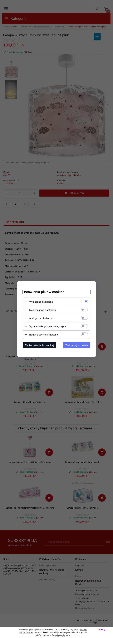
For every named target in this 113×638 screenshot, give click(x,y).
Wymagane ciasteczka (41, 301)
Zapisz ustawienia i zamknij (39, 345)
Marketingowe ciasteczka (42, 310)
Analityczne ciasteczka (41, 318)
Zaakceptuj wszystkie (76, 345)
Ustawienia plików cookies (43, 292)
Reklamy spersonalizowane (43, 334)
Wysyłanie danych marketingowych (47, 326)
